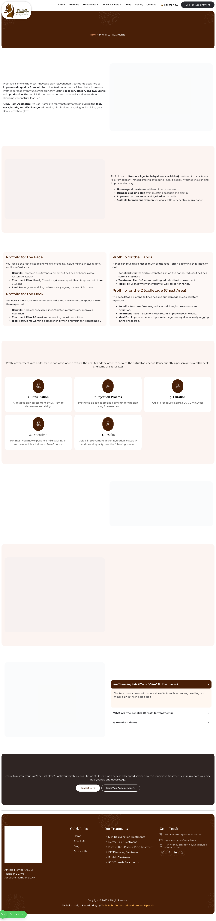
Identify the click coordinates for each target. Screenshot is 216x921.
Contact (151, 4)
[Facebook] (169, 858)
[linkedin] (176, 858)
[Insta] (163, 858)
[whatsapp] (13, 914)
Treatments (92, 4)
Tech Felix (107, 911)
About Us (76, 4)
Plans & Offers (114, 4)
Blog (129, 4)
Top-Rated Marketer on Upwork (134, 911)
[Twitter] (182, 858)
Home (63, 4)
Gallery (140, 4)
